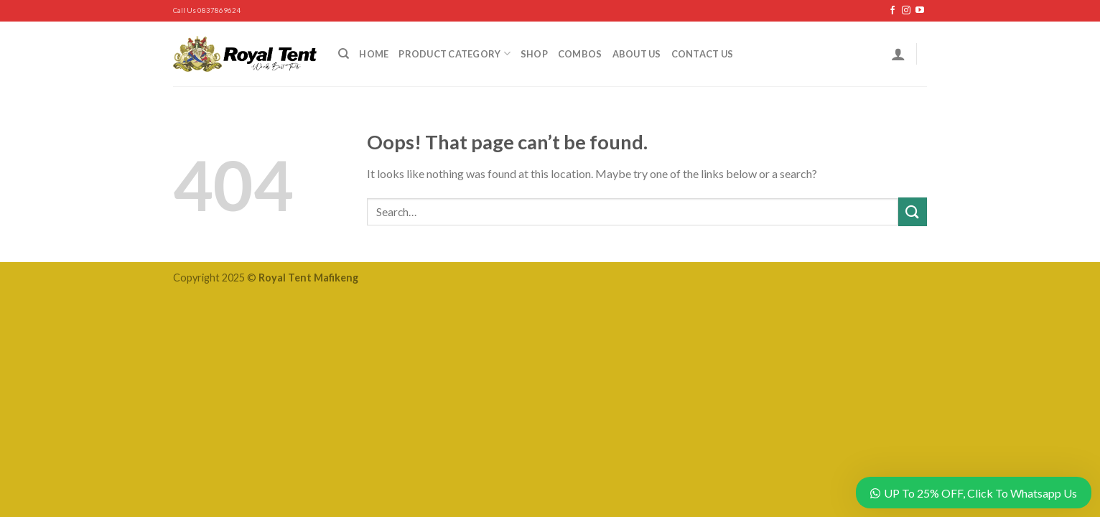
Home (373, 54)
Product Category (454, 53)
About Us (636, 54)
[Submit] (912, 211)
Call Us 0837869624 (207, 10)
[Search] (343, 53)
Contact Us (702, 54)
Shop (534, 54)
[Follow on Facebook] (892, 11)
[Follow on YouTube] (919, 11)
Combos (580, 54)
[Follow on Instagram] (906, 11)
